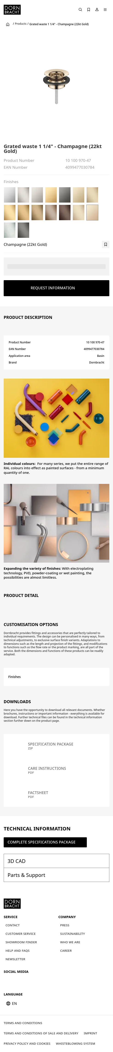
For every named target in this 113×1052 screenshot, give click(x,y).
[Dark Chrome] (65, 195)
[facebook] (32, 981)
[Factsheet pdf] (56, 794)
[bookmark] (105, 244)
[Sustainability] (72, 934)
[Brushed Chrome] (10, 230)
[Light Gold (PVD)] (79, 195)
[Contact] (13, 925)
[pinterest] (24, 981)
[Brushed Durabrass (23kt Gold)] (10, 212)
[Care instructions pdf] (56, 770)
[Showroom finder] (21, 942)
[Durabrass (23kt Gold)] (51, 195)
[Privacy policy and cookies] (27, 1043)
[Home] (12, 10)
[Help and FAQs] (18, 950)
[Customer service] (21, 934)
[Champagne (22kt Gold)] (92, 212)
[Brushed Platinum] (23, 195)
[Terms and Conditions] (23, 1023)
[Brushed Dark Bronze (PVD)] (65, 212)
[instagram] (16, 981)
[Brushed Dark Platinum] (23, 230)
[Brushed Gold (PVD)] (23, 212)
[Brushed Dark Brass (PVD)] (37, 212)
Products (21, 24)
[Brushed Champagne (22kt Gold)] (79, 212)
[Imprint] (90, 1033)
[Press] (64, 925)
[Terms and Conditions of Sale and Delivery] (41, 1033)
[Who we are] (70, 942)
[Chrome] (10, 195)
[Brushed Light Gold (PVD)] (92, 195)
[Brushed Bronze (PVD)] (51, 212)
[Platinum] (37, 195)
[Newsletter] (15, 959)
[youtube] (8, 981)
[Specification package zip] (56, 746)
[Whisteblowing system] (75, 1043)
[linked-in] (41, 981)
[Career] (66, 950)
